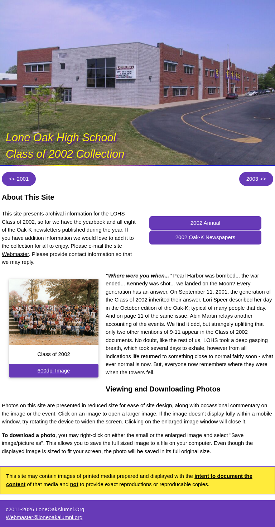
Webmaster (15, 254)
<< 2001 (19, 179)
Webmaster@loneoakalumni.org (44, 517)
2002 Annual (205, 223)
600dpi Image (54, 370)
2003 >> (256, 179)
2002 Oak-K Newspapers (205, 237)
